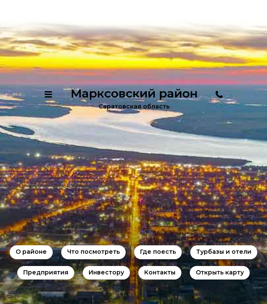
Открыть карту (220, 272)
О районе (31, 251)
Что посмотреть (93, 251)
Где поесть (158, 251)
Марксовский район (134, 93)
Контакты (159, 272)
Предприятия (45, 272)
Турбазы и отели (223, 251)
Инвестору (106, 272)
